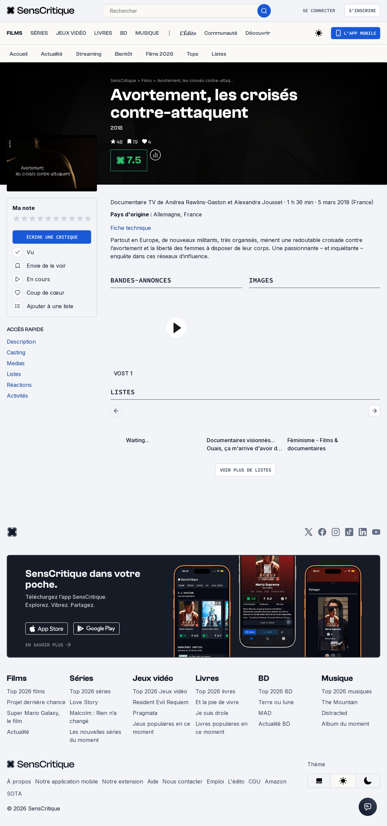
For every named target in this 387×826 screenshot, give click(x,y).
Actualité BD (274, 723)
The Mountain (339, 702)
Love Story (84, 702)
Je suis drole (212, 713)
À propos (19, 781)
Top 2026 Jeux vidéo (160, 691)
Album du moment (345, 723)
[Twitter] (309, 534)
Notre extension (122, 781)
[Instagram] (336, 534)
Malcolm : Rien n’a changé (93, 717)
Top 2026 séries (90, 691)
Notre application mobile (66, 781)
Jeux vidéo (153, 678)
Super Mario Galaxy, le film (33, 717)
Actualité (18, 731)
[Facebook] (322, 534)
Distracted (334, 713)
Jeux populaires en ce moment (161, 727)
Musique (337, 678)
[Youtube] (376, 534)
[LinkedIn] (363, 534)
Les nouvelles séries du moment (95, 735)
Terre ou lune (276, 702)
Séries (81, 678)
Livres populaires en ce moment (222, 727)
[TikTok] (349, 534)
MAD (265, 713)
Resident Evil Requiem (160, 702)
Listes (122, 392)
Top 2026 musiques (346, 691)
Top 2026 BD (275, 691)
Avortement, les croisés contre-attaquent (196, 80)
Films (146, 80)
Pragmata (145, 713)
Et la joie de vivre (217, 702)
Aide (152, 781)
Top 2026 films (26, 691)
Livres (207, 678)
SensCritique (123, 80)
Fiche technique (130, 227)
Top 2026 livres (215, 691)
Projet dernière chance (36, 702)
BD (263, 678)
